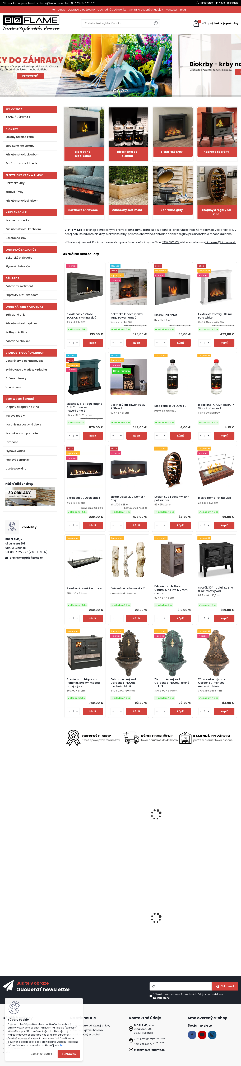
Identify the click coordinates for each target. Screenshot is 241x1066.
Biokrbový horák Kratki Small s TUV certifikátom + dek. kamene (216, 922)
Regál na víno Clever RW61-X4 (83, 922)
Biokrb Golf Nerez (165, 315)
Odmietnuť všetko (41, 1054)
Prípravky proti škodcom (22, 295)
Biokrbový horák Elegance (84, 588)
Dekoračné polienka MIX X (127, 588)
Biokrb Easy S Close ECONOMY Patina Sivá (81, 315)
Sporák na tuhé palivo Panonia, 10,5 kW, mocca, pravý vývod (83, 683)
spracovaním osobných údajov (187, 994)
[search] (156, 24)
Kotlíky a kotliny (16, 332)
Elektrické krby (15, 183)
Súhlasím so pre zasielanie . (188, 996)
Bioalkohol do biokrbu (20, 146)
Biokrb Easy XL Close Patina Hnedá (127, 922)
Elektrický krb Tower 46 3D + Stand (127, 406)
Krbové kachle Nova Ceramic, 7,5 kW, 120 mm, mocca (171, 590)
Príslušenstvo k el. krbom (22, 200)
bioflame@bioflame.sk (49, 3)
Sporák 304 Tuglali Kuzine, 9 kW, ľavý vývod (215, 589)
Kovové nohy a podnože (22, 433)
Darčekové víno (16, 468)
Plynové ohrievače (18, 266)
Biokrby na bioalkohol (20, 137)
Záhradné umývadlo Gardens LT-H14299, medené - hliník (212, 683)
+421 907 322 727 (144, 1039)
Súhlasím (69, 1054)
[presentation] (64, 811)
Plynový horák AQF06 (123, 819)
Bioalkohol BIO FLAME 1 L (170, 406)
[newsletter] (225, 986)
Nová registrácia (228, 2)
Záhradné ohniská (18, 341)
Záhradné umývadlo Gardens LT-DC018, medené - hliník (124, 683)
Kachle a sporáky (17, 220)
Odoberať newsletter (43, 989)
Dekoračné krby (16, 238)
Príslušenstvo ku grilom (21, 323)
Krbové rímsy (14, 192)
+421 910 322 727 (144, 1044)
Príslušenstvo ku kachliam (23, 229)
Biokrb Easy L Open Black (83, 498)
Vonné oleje (13, 387)
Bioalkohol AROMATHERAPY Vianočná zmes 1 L (216, 406)
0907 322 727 (170, 242)
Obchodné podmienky (112, 9)
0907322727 (77, 3)
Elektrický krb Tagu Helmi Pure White (215, 315)
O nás (61, 9)
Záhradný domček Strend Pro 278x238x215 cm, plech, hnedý (215, 824)
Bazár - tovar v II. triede (21, 163)
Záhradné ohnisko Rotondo (171, 819)
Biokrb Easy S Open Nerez (170, 921)
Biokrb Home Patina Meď (214, 498)
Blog (183, 9)
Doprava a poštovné (81, 9)
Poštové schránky (18, 460)
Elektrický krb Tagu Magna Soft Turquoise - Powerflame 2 (84, 407)
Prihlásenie (206, 2)
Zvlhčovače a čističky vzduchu (26, 369)
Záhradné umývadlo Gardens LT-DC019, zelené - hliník (171, 683)
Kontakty (172, 9)
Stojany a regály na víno (22, 407)
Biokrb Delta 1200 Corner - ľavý (127, 498)
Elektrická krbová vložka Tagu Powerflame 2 (126, 315)
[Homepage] (53, 9)
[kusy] (73, 343)
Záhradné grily (15, 314)
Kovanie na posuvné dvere (23, 424)
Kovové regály (15, 416)
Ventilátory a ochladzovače (24, 361)
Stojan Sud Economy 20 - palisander (171, 498)
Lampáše (12, 442)
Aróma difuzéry (16, 378)
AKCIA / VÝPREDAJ (18, 117)
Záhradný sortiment (19, 286)
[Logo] (31, 23)
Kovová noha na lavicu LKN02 (80, 820)
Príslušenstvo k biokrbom (22, 154)
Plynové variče (15, 451)
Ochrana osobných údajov (146, 9)
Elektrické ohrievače (19, 257)
